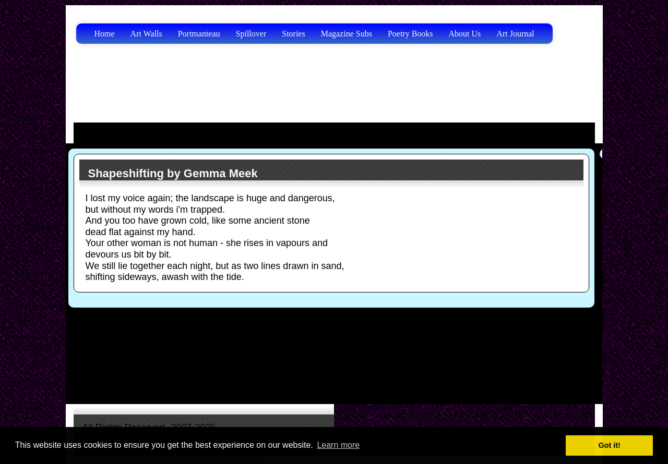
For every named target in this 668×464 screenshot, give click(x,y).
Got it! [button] (610, 445)
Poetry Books (410, 33)
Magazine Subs (346, 33)
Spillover (251, 33)
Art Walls (146, 33)
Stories (293, 33)
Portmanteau (199, 33)
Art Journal (515, 33)
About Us (465, 33)
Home (104, 33)
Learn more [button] (338, 445)
